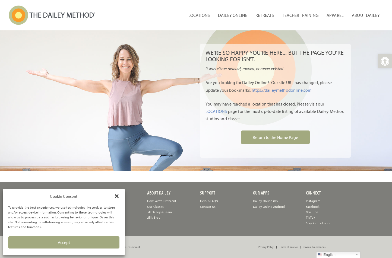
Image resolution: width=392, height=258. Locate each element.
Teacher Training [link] (300, 15)
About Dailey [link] (366, 15)
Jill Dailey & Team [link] (159, 212)
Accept (64, 242)
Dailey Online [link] (232, 15)
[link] (385, 61)
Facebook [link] (313, 207)
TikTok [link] (310, 217)
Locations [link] (199, 15)
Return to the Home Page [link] (275, 137)
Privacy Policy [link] (266, 247)
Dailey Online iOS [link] (265, 201)
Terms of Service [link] (288, 247)
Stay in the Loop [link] (318, 223)
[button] (116, 196)
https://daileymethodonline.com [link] (282, 90)
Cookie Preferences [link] (314, 247)
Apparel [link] (335, 15)
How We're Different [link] (161, 201)
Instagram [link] (313, 201)
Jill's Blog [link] (153, 217)
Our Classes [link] (155, 207)
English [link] (327, 255)
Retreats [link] (264, 15)
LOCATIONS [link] (216, 111)
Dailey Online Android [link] (269, 207)
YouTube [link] (312, 212)
